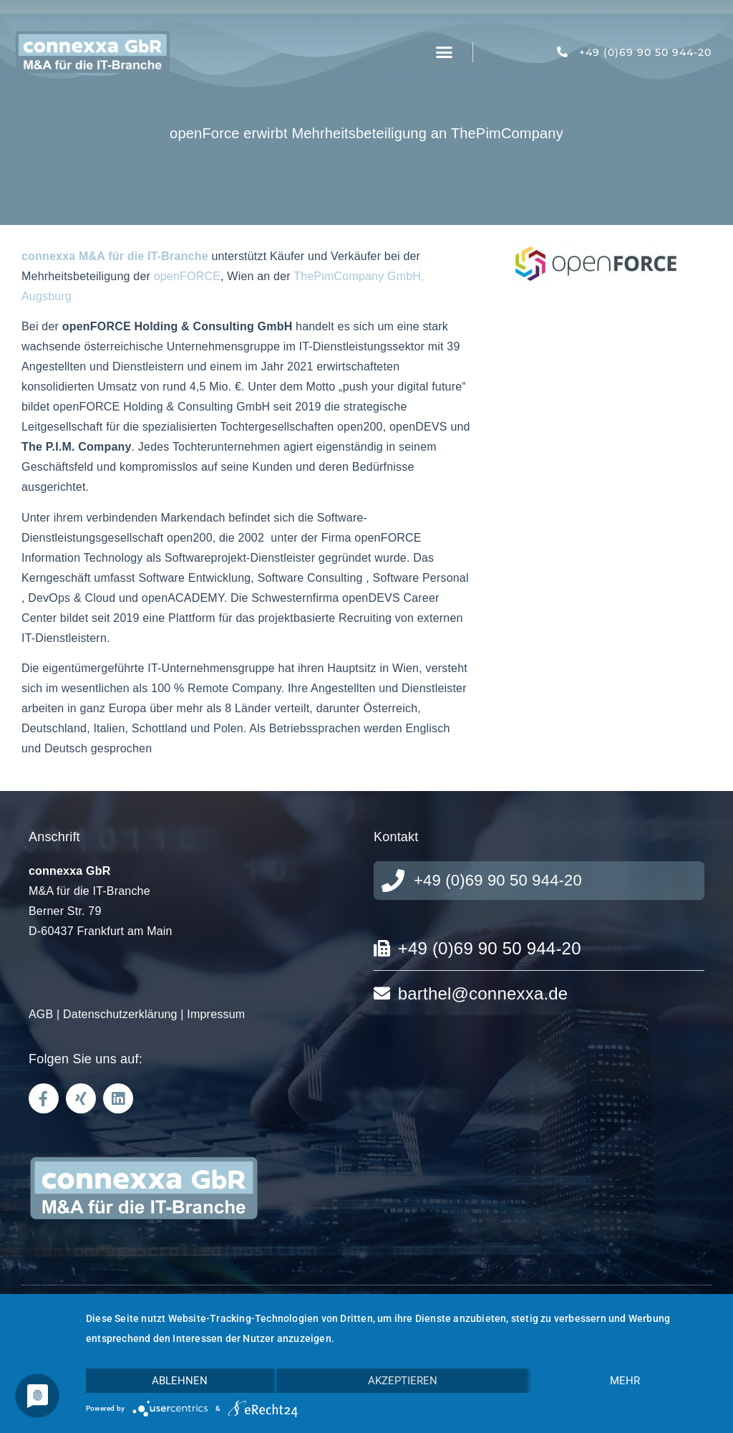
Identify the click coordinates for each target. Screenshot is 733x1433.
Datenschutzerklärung (120, 1014)
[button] (444, 52)
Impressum (216, 1014)
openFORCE (187, 276)
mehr (625, 1380)
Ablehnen (180, 1380)
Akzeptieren (402, 1380)
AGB (41, 1014)
